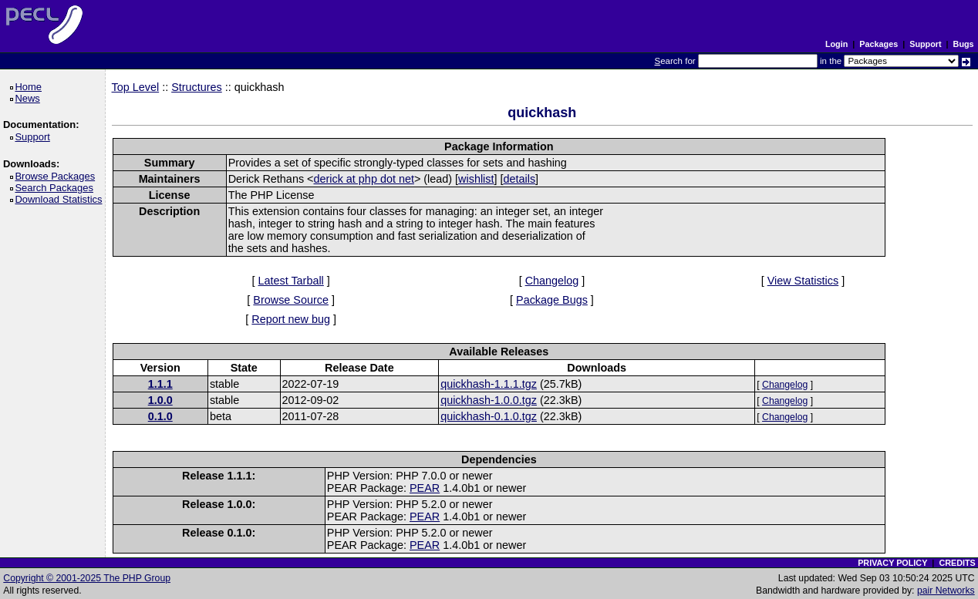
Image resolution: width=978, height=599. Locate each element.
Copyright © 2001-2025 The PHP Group (86, 578)
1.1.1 (160, 384)
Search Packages (56, 187)
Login (836, 44)
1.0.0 (160, 400)
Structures (196, 87)
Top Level (136, 87)
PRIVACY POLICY (892, 562)
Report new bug (290, 319)
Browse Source (291, 300)
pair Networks (946, 590)
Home (30, 87)
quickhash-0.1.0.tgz (488, 416)
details (519, 179)
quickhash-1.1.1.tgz (488, 384)
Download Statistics (61, 199)
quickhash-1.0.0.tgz (488, 400)
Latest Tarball (290, 280)
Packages (878, 44)
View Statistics (803, 280)
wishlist (476, 179)
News (29, 98)
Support (925, 44)
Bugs (963, 44)
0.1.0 (160, 416)
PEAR (425, 488)
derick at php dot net (363, 179)
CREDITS (957, 562)
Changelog (552, 280)
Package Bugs (552, 300)
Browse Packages (57, 176)
